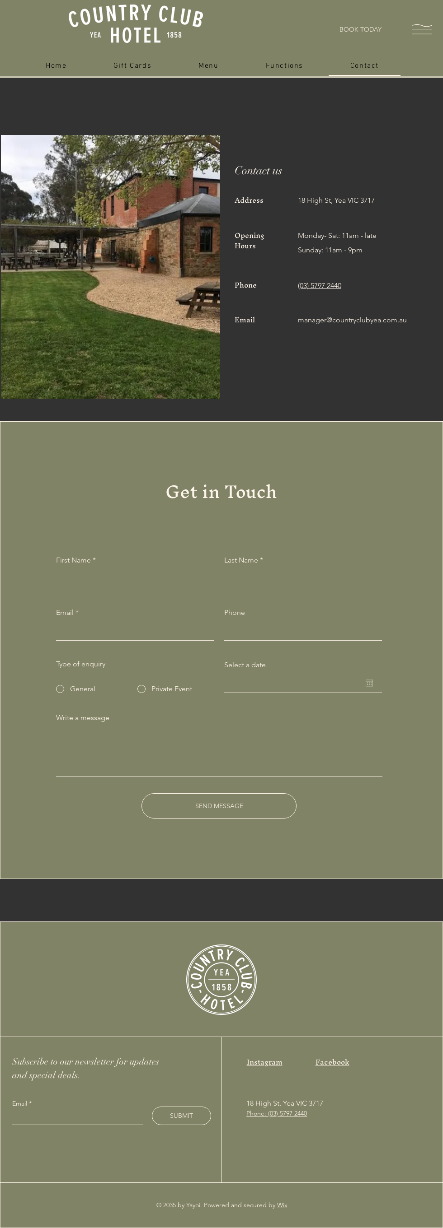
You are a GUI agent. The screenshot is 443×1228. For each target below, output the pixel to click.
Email (65, 612)
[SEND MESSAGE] (219, 806)
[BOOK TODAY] (360, 29)
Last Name (241, 560)
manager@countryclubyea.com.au (352, 320)
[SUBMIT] (181, 1116)
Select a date (245, 665)
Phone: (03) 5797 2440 (276, 1113)
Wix (282, 1205)
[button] (421, 29)
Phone (234, 612)
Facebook (332, 1062)
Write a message (82, 717)
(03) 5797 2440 (319, 285)
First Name (73, 560)
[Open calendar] (369, 683)
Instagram (265, 1062)
